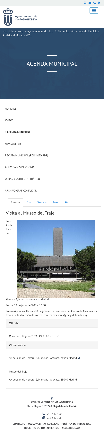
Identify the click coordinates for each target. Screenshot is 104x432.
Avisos (9, 120)
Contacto (19, 424)
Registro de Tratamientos (41, 428)
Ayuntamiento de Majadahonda (45, 31)
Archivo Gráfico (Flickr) (21, 190)
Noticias (10, 108)
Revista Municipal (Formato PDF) (26, 155)
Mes (55, 202)
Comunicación (66, 31)
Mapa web (34, 424)
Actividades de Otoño (19, 167)
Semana (42, 202)
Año (67, 202)
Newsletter (13, 143)
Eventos (15, 202)
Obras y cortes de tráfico (22, 179)
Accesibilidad (71, 428)
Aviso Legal (51, 424)
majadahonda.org (13, 31)
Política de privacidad (76, 424)
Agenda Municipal (88, 31)
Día (29, 202)
